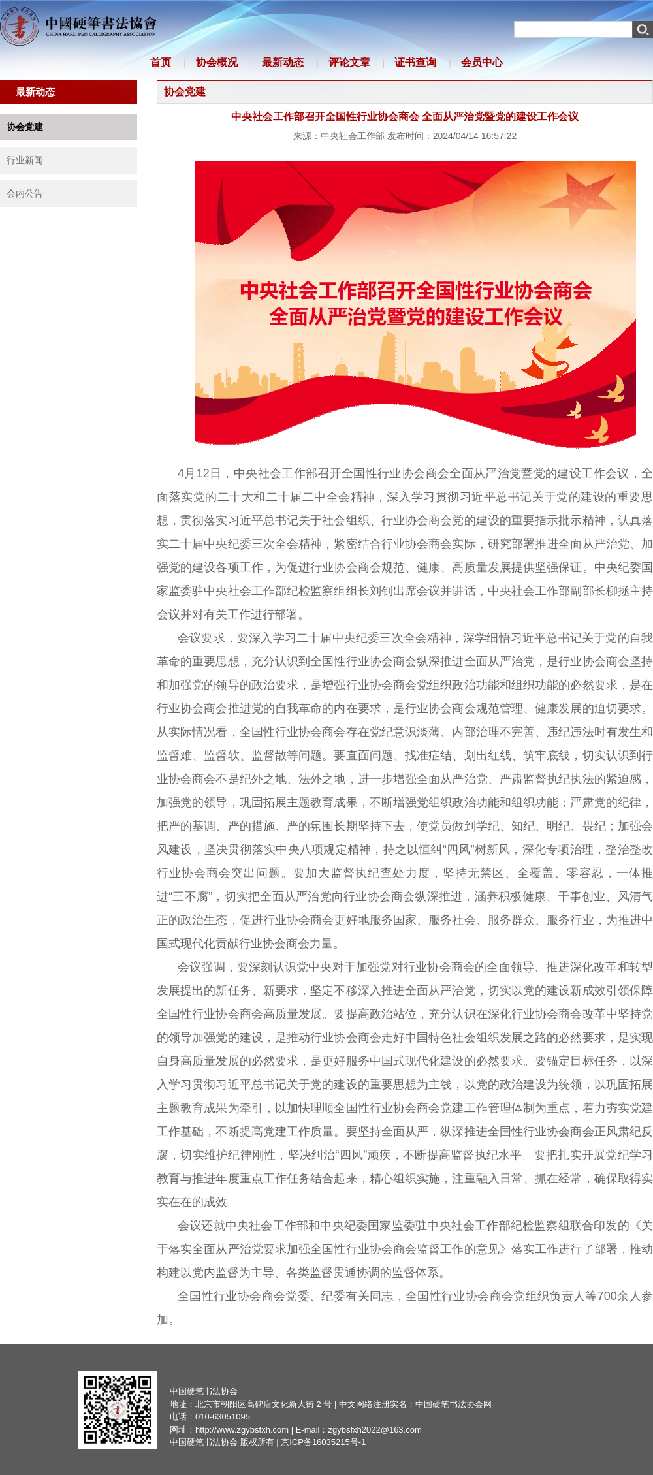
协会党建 (25, 126)
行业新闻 (25, 160)
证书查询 (415, 62)
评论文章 (349, 62)
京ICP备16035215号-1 (323, 1442)
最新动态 (283, 62)
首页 (160, 62)
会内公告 (25, 193)
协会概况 (217, 62)
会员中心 (482, 62)
